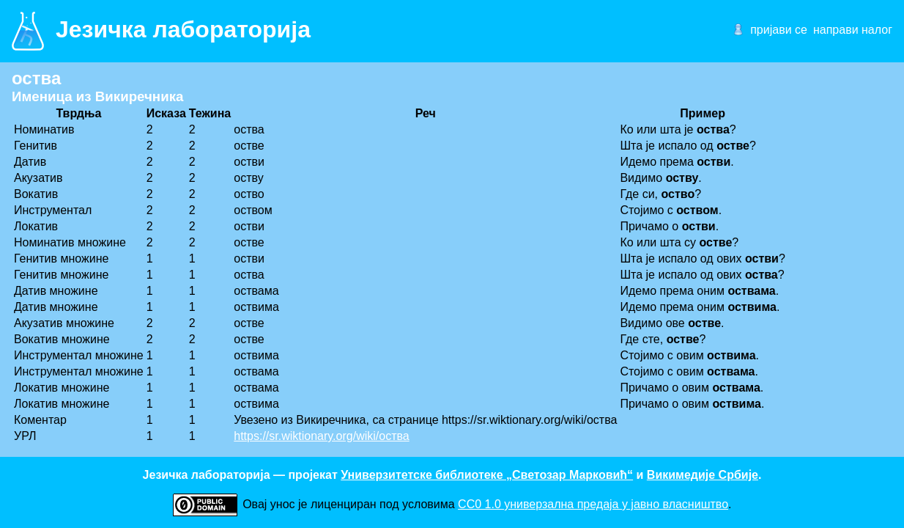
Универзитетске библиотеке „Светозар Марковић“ (487, 475)
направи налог (852, 29)
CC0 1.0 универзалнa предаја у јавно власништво (593, 504)
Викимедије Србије (702, 475)
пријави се (778, 29)
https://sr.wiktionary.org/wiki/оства (321, 436)
